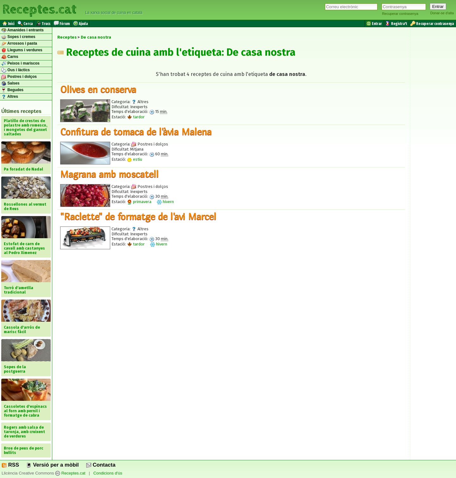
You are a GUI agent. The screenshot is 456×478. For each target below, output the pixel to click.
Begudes (12, 90)
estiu (134, 159)
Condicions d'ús (107, 473)
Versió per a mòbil (52, 465)
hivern (165, 201)
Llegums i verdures (21, 50)
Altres (9, 96)
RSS (10, 465)
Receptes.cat (39, 9)
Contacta (100, 465)
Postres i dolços (19, 76)
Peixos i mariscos (20, 63)
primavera (139, 201)
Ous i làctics (15, 70)
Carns (9, 56)
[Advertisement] (231, 312)
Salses (10, 83)
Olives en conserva (98, 89)
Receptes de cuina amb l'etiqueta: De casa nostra (176, 52)
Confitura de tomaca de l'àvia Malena (136, 131)
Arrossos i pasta (19, 43)
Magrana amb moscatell (109, 174)
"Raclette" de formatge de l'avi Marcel (138, 216)
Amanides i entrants (22, 30)
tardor (136, 117)
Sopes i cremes (18, 37)
